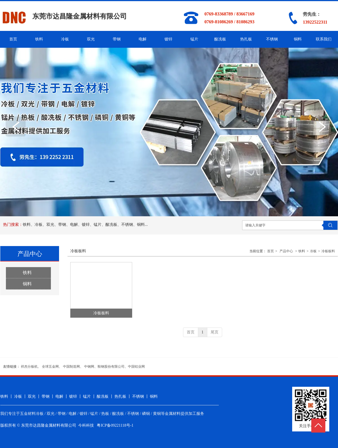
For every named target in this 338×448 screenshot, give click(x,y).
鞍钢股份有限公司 (111, 367)
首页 (270, 251)
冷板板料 (328, 251)
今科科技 (86, 425)
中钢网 (89, 367)
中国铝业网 (136, 367)
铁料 (301, 251)
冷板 (313, 251)
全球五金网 (50, 367)
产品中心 (286, 251)
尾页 (214, 332)
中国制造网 (71, 367)
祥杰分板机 (29, 367)
